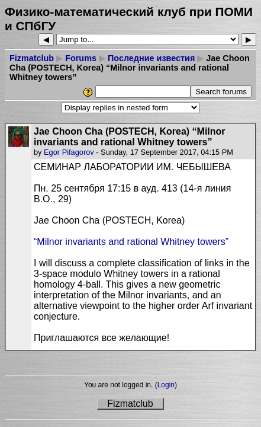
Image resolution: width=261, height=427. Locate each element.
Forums (80, 58)
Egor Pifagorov (69, 152)
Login (166, 385)
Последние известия (151, 58)
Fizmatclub (31, 58)
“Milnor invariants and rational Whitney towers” (131, 242)
